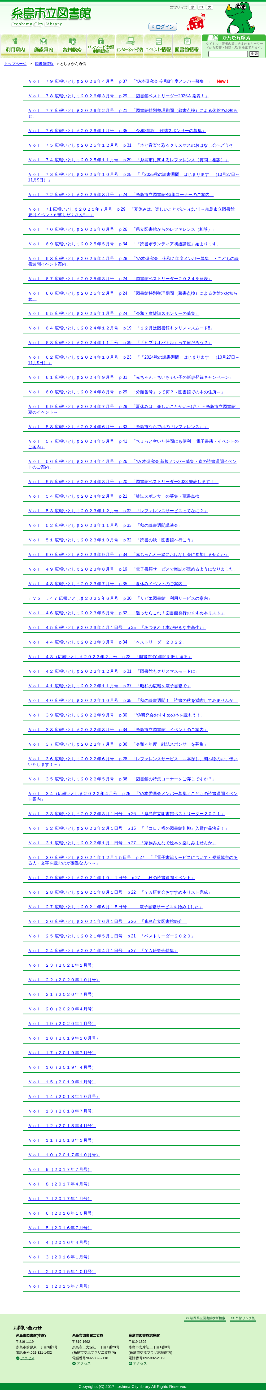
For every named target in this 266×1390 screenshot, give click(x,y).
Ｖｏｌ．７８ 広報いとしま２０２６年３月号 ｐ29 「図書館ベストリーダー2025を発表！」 (118, 96)
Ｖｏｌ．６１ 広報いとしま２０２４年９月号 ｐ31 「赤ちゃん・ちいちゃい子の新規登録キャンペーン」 (130, 377)
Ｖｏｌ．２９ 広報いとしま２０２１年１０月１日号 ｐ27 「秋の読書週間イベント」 (111, 877)
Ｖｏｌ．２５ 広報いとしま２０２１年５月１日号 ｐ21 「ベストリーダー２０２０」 (111, 936)
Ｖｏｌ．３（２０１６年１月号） (60, 1257)
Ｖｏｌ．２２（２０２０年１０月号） (64, 980)
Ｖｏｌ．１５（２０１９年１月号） (62, 1082)
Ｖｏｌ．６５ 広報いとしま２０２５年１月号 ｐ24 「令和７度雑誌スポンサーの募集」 (113, 313)
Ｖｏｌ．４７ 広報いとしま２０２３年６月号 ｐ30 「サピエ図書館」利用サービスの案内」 (122, 598)
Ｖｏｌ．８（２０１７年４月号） (60, 1184)
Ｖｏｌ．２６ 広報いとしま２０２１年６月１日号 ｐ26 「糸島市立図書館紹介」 (107, 921)
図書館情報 (44, 64)
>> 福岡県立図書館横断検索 (205, 1318)
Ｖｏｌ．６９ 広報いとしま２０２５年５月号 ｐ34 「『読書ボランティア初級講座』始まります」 (124, 244)
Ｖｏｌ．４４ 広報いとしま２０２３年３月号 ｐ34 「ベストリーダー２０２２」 (107, 642)
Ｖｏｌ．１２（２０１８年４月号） (62, 1125)
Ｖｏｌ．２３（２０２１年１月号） (62, 965)
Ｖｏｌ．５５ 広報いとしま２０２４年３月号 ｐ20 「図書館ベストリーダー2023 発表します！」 (123, 481)
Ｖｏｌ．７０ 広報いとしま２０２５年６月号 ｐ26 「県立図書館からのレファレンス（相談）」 (122, 229)
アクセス (25, 1358)
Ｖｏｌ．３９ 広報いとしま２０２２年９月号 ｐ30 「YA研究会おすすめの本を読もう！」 (116, 715)
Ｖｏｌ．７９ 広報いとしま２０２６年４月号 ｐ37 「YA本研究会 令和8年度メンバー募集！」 (120, 81)
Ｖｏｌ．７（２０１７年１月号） (60, 1198)
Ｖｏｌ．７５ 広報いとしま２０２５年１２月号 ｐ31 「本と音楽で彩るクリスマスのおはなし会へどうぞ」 (133, 145)
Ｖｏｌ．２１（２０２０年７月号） (62, 994)
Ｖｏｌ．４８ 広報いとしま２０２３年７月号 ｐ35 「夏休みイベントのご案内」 (107, 583)
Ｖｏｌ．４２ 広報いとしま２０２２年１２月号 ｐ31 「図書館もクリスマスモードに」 (113, 671)
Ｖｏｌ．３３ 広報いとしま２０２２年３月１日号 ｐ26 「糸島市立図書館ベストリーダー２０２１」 (126, 813)
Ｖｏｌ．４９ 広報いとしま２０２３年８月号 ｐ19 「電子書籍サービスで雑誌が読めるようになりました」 (133, 569)
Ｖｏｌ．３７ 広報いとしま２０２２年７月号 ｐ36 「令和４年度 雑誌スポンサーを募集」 (118, 744)
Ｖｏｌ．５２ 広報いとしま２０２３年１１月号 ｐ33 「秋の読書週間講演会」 (105, 525)
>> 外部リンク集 (243, 1318)
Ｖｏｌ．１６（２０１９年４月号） (62, 1067)
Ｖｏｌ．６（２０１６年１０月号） (62, 1213)
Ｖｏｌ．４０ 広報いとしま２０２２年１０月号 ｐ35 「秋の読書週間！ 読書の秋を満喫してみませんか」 (133, 700)
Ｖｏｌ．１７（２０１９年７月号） (62, 1052)
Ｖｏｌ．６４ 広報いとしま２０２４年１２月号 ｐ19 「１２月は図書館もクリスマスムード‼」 (121, 328)
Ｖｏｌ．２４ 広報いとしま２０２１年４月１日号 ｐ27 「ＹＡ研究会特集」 (103, 950)
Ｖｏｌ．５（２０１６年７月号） (60, 1228)
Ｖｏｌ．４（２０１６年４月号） (60, 1242)
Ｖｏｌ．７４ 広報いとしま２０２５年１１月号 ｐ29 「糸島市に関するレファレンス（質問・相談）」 (128, 160)
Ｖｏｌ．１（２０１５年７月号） (60, 1286)
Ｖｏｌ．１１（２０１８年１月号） (62, 1140)
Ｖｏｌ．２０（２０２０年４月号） (62, 1009)
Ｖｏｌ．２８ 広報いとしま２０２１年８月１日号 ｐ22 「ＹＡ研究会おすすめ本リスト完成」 (120, 892)
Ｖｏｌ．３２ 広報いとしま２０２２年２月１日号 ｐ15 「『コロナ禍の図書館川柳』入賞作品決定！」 (128, 828)
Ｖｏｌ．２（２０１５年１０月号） (62, 1271)
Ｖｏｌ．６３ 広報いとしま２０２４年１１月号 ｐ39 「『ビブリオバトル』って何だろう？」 (120, 342)
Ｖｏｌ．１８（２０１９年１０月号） (64, 1038)
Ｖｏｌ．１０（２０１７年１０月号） (64, 1155)
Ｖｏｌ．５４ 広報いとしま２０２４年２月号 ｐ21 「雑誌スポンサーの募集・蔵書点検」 (116, 496)
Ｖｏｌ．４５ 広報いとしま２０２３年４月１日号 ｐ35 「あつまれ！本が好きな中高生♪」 (117, 627)
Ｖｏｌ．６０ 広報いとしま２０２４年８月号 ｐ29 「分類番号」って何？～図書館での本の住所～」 (126, 392)
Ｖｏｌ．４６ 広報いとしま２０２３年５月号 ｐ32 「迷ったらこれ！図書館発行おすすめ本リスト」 (126, 613)
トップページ (15, 64)
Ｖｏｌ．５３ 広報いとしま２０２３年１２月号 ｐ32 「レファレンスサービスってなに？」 (118, 511)
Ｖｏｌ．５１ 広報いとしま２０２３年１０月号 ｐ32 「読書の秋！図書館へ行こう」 (111, 540)
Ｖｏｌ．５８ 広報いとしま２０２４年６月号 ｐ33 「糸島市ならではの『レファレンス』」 (118, 426)
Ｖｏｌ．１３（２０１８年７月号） (62, 1111)
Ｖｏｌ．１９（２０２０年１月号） (62, 1023)
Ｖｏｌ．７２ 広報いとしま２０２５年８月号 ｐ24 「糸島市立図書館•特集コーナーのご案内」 (121, 194)
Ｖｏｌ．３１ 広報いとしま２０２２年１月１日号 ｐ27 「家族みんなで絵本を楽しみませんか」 (122, 843)
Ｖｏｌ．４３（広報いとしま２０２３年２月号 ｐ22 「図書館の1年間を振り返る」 (110, 656)
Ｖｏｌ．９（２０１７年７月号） (60, 1169)
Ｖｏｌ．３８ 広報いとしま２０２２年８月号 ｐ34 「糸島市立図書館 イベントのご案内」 (118, 729)
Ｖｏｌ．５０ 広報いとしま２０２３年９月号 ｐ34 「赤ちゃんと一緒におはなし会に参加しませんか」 (128, 554)
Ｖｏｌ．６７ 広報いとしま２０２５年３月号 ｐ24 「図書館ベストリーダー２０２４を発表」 (120, 278)
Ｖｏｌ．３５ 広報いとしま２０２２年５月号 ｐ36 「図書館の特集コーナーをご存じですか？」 (122, 779)
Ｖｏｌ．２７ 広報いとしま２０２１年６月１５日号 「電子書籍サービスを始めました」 (115, 907)
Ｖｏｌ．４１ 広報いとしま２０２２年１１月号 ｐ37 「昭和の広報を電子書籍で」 (109, 686)
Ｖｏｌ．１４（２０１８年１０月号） (64, 1096)
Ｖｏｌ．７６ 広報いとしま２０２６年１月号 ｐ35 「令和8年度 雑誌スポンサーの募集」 (117, 130)
